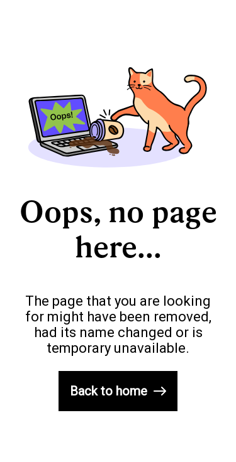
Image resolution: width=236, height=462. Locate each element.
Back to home (118, 391)
